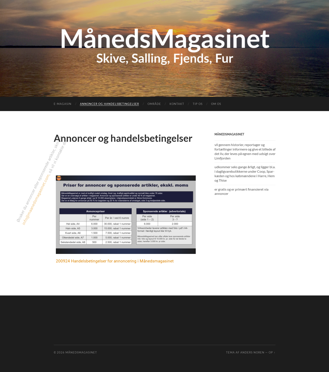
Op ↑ (272, 352)
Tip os (198, 104)
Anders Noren (252, 352)
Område (154, 104)
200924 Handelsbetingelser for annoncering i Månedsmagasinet (115, 261)
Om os (216, 104)
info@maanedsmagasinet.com (29, 202)
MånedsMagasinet (81, 352)
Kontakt (177, 104)
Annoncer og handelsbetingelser (109, 104)
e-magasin (62, 104)
